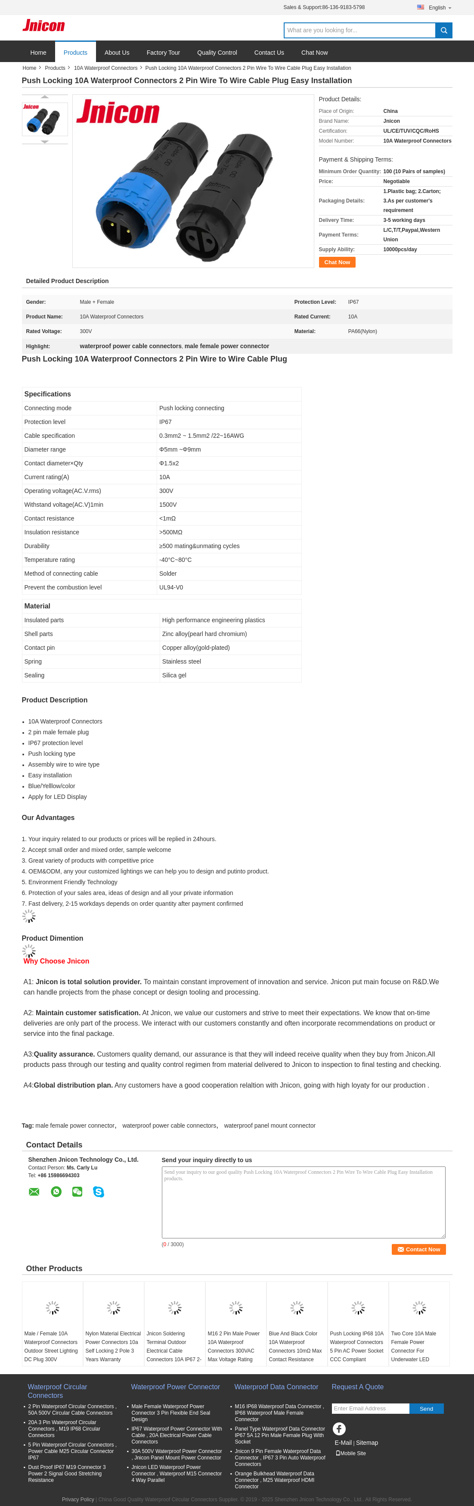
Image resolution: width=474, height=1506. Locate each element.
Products (75, 52)
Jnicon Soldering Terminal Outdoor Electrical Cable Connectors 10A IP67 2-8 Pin (174, 1351)
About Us (117, 52)
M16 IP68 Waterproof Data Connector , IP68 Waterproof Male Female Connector (280, 1412)
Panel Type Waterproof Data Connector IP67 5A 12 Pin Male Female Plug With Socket (280, 1435)
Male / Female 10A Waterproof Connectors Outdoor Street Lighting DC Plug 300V (51, 1347)
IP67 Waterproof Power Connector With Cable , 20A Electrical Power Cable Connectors (177, 1435)
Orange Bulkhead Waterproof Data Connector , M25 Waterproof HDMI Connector (275, 1480)
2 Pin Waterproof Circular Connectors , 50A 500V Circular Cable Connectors (72, 1409)
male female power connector (75, 1125)
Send (426, 1409)
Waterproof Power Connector (175, 1387)
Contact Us (269, 52)
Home (38, 52)
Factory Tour (163, 52)
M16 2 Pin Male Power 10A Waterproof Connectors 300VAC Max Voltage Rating (234, 1347)
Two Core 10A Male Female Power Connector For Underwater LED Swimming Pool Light (415, 1351)
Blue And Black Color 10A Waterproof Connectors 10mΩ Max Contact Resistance (295, 1347)
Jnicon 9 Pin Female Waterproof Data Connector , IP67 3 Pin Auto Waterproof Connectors (280, 1457)
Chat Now (314, 52)
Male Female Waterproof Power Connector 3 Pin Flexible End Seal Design (171, 1412)
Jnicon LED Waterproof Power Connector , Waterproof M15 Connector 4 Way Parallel (177, 1473)
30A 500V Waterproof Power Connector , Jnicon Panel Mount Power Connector (177, 1454)
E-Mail (343, 1442)
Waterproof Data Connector (277, 1387)
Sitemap (367, 1442)
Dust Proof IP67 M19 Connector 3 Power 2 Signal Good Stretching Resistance (67, 1473)
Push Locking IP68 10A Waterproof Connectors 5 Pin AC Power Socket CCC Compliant (357, 1347)
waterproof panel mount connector (270, 1125)
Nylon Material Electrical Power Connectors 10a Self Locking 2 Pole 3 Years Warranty (113, 1347)
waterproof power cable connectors (169, 1125)
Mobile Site (350, 1453)
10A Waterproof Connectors (106, 68)
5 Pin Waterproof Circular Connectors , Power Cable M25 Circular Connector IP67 (72, 1451)
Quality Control (217, 52)
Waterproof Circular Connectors (57, 1391)
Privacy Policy (78, 1500)
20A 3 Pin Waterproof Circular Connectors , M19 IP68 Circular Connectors (64, 1428)
